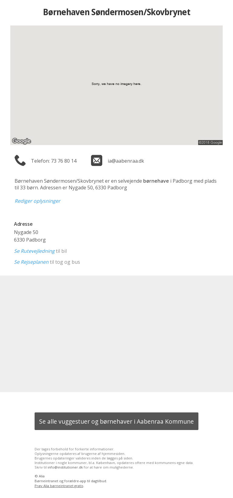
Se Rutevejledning (34, 251)
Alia (42, 476)
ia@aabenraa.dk (126, 161)
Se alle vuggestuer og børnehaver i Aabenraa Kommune (116, 421)
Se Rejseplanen (31, 262)
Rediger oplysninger (37, 201)
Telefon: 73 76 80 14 (53, 161)
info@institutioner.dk (65, 467)
